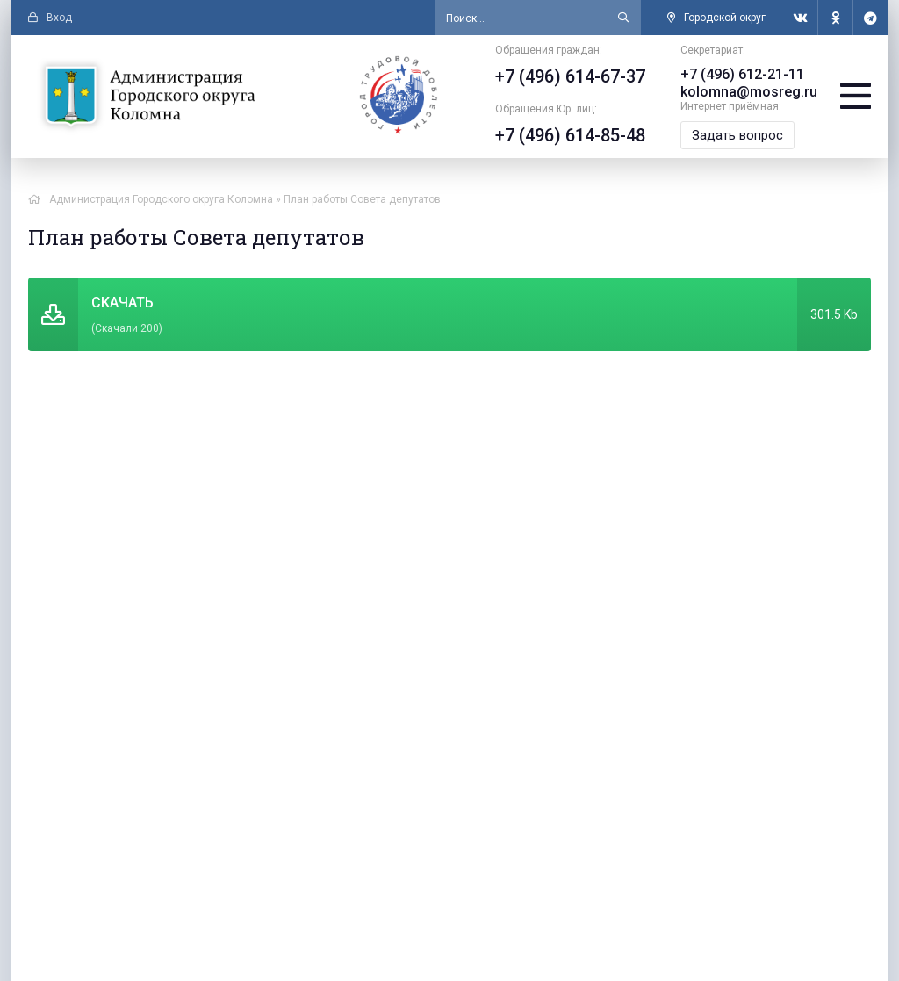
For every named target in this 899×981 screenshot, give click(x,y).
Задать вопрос (737, 135)
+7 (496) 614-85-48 (570, 135)
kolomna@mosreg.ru (748, 91)
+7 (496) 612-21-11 (742, 74)
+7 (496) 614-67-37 (570, 76)
